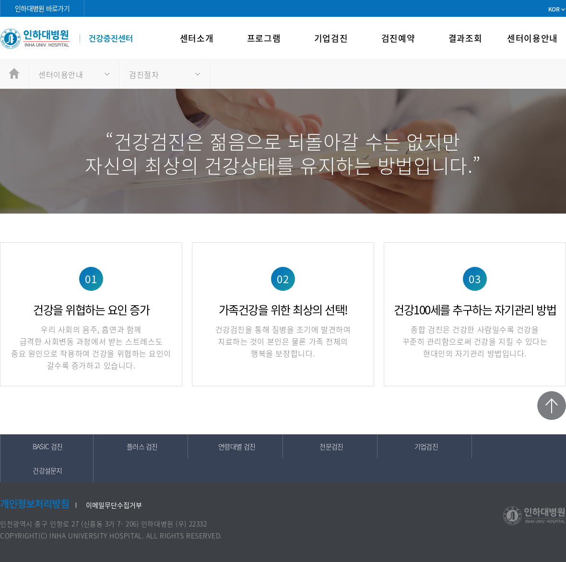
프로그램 (264, 38)
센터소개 (196, 38)
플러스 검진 (142, 446)
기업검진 (331, 38)
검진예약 (398, 38)
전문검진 (331, 446)
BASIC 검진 (47, 446)
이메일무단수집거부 (114, 505)
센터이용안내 (532, 38)
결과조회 (465, 38)
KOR (553, 9)
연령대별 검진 (236, 446)
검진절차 (144, 74)
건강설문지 (47, 470)
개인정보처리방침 (34, 504)
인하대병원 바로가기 (42, 8)
